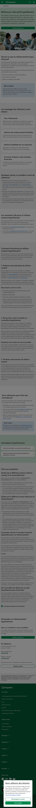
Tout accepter (18, 803)
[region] (18, 793)
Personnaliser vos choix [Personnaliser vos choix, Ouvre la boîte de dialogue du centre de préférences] (18, 799)
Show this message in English (13, 795)
